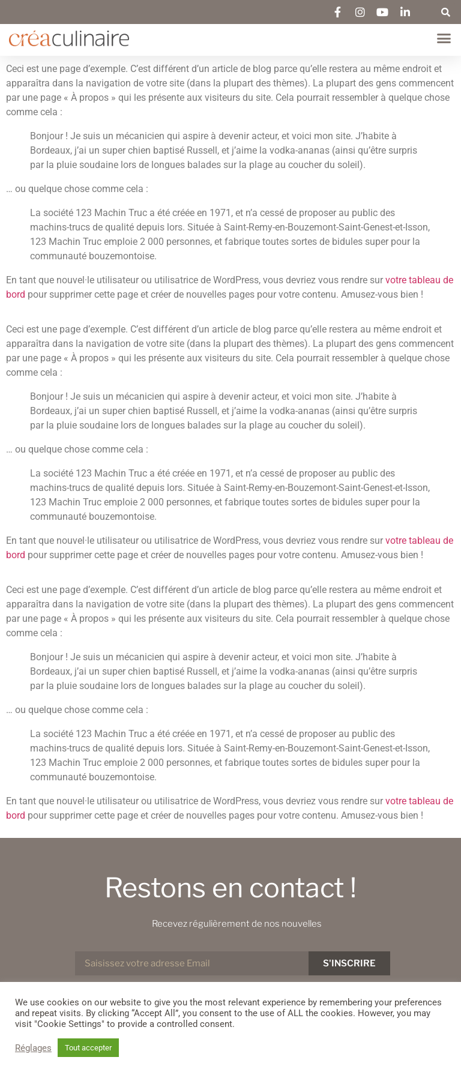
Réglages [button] (33, 1048)
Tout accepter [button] (88, 1047)
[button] (446, 12)
